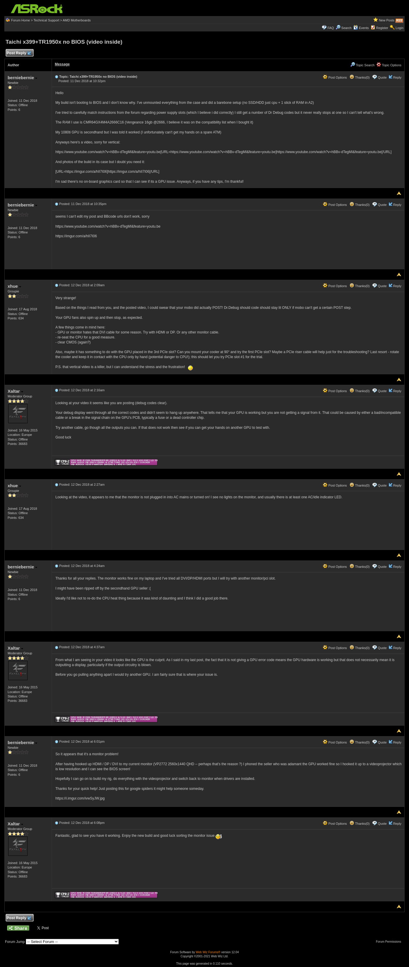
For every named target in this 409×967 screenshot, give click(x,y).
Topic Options (389, 65)
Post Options (335, 77)
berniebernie (22, 77)
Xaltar (15, 391)
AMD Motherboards (77, 20)
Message (62, 64)
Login (399, 28)
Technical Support (46, 20)
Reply (397, 77)
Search (346, 28)
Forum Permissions (390, 941)
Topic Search (362, 65)
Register (382, 28)
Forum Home (20, 20)
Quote (382, 77)
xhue (14, 286)
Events (361, 28)
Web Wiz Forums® (208, 952)
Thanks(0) (359, 77)
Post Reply (19, 53)
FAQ (330, 28)
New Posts (386, 20)
